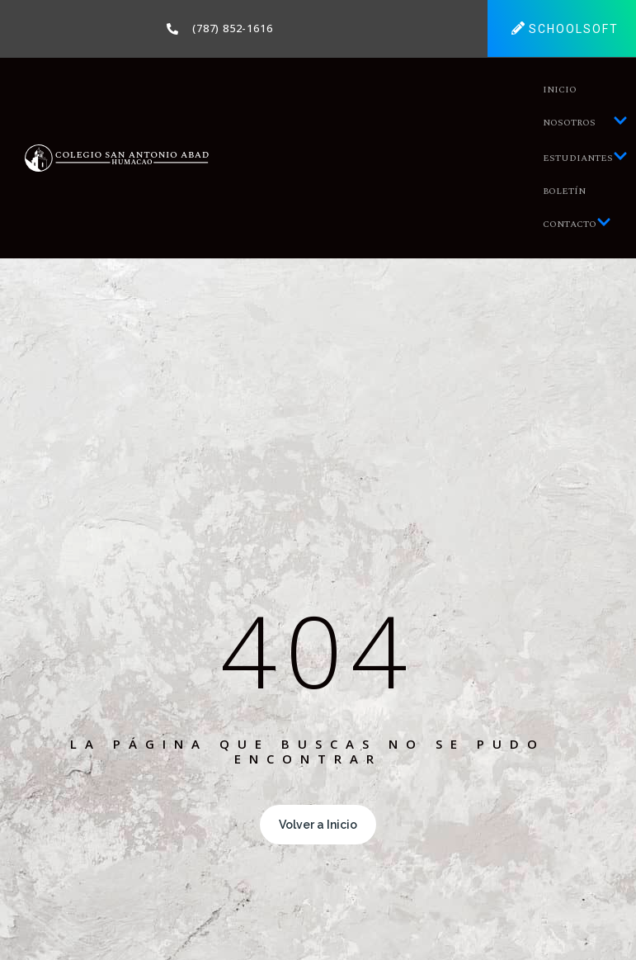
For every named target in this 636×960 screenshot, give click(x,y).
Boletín (564, 191)
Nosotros (585, 122)
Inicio (560, 90)
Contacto (577, 224)
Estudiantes (585, 158)
